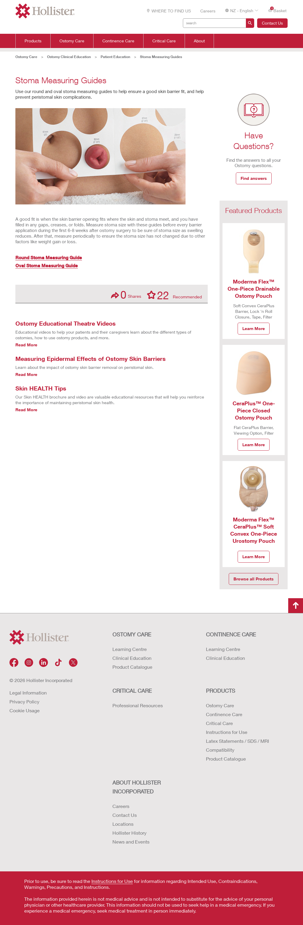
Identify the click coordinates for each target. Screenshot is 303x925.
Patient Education (115, 57)
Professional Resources (137, 705)
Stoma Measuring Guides (161, 57)
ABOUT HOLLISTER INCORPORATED (136, 787)
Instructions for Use (226, 732)
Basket (277, 10)
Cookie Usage (24, 710)
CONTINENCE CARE (231, 634)
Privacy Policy (24, 701)
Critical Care (164, 41)
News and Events (130, 841)
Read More (26, 344)
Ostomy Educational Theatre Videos (65, 323)
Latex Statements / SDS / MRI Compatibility (237, 745)
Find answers (254, 178)
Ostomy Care (71, 41)
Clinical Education (132, 658)
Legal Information (28, 692)
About (199, 41)
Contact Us (272, 22)
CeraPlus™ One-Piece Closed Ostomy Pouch (254, 410)
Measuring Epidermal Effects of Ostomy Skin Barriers (90, 358)
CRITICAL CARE (132, 690)
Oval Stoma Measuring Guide (46, 265)
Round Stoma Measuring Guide (48, 257)
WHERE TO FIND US (168, 10)
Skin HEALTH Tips (40, 388)
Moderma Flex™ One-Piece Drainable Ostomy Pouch (254, 288)
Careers (207, 10)
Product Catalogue (132, 667)
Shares (126, 294)
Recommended (174, 295)
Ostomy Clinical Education (69, 57)
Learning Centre (129, 649)
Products (33, 41)
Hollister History (129, 833)
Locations (122, 824)
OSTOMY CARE (131, 634)
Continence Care (118, 41)
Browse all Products (253, 578)
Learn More (253, 328)
